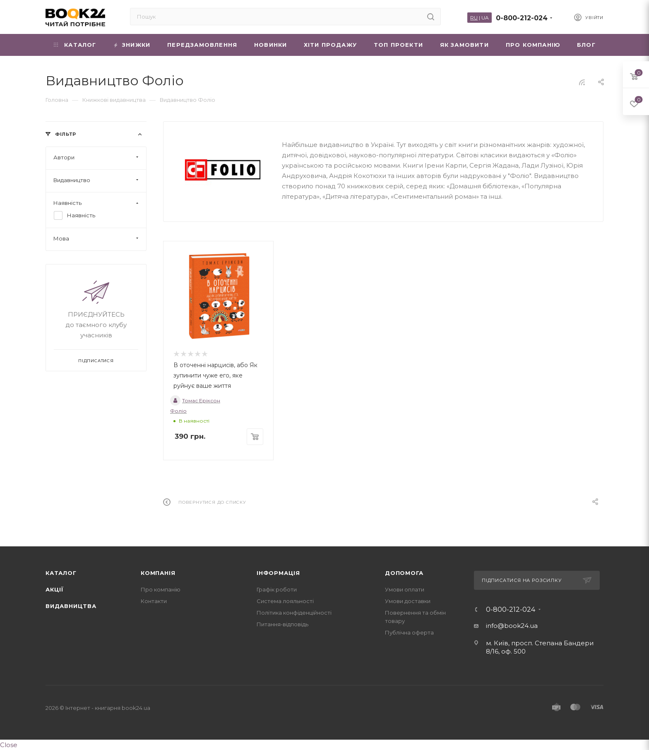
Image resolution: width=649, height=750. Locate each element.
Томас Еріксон (195, 400)
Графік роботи (277, 589)
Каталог (61, 573)
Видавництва (71, 606)
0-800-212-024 (522, 18)
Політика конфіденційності (294, 612)
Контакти (154, 601)
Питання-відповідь (282, 624)
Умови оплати (404, 589)
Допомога (404, 573)
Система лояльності (285, 601)
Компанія (158, 573)
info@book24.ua (512, 626)
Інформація (278, 573)
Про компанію (160, 589)
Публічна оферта (409, 632)
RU (474, 17)
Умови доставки (407, 601)
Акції (55, 589)
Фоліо (178, 411)
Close (8, 745)
